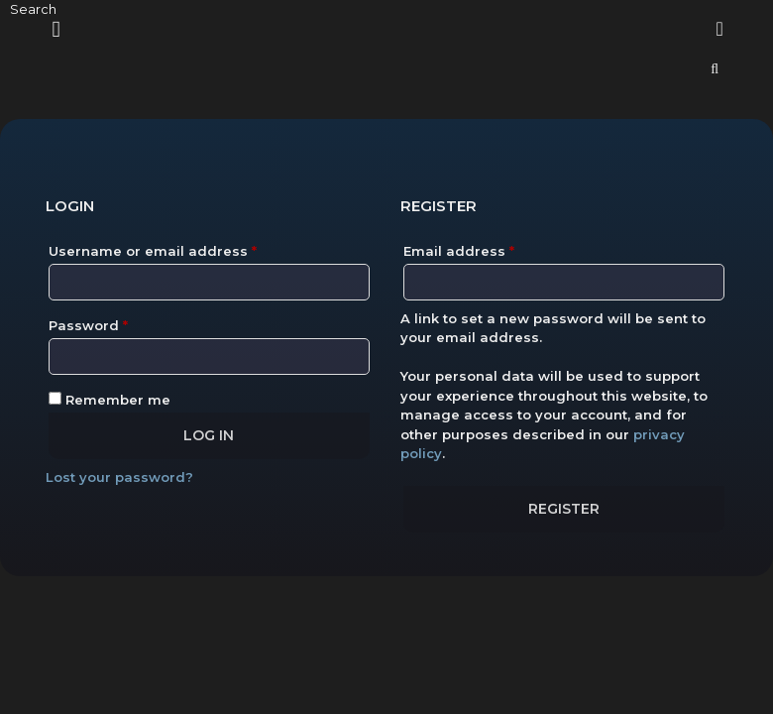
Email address (491, 248)
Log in (208, 435)
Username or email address (185, 248)
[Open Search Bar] (714, 69)
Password (120, 322)
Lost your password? (119, 477)
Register (564, 509)
